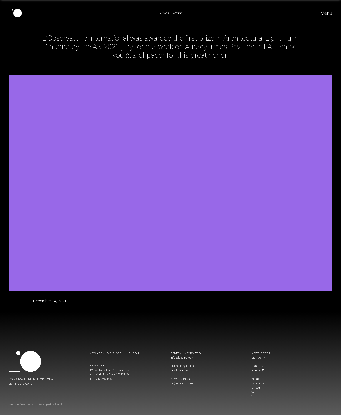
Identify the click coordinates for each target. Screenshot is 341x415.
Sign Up (258, 357)
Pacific (59, 404)
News (164, 13)
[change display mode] (253, 403)
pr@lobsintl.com (181, 370)
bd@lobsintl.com (181, 383)
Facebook (257, 383)
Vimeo (255, 392)
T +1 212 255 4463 (101, 378)
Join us (257, 370)
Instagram (258, 378)
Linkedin (256, 387)
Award (176, 13)
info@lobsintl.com (182, 357)
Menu (326, 13)
